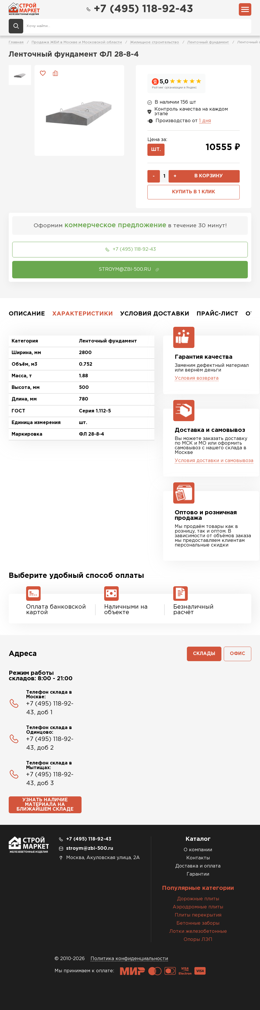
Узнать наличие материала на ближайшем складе (45, 804)
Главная (16, 42)
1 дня (205, 121)
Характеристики (82, 313)
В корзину (208, 176)
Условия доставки (154, 313)
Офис (237, 654)
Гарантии (198, 874)
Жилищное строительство (154, 42)
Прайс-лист (217, 313)
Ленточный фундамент (208, 42)
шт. (156, 149)
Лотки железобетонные (198, 931)
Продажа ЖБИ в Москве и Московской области (77, 42)
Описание (27, 313)
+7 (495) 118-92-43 (139, 9)
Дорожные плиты (198, 899)
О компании (198, 850)
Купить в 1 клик (193, 192)
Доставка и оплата (198, 866)
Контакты (198, 858)
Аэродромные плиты (198, 907)
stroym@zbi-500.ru (89, 848)
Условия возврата (197, 378)
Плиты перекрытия (198, 915)
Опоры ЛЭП (198, 939)
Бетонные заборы (197, 923)
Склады (204, 654)
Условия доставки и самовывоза (214, 461)
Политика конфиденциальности (129, 959)
